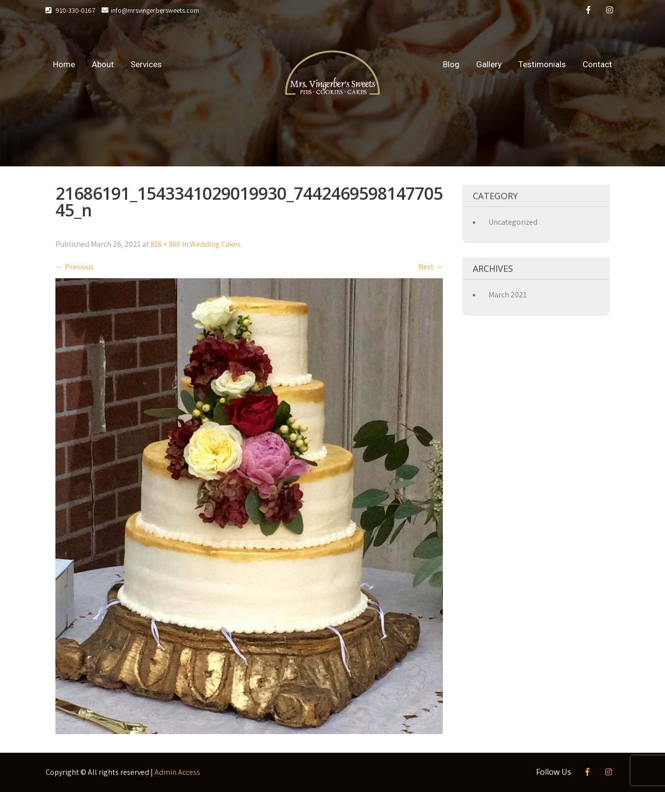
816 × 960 (165, 244)
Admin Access (177, 772)
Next (430, 267)
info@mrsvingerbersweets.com (150, 10)
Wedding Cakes (215, 244)
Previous (74, 267)
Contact (597, 64)
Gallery (489, 64)
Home (64, 64)
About (103, 64)
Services (146, 64)
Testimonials (542, 64)
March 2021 (507, 295)
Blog (451, 64)
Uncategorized (512, 222)
